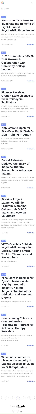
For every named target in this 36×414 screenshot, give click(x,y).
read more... (31, 44)
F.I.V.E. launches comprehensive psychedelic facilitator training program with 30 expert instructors (16, 141)
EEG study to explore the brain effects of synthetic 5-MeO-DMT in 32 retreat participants (17, 74)
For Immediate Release (9, 261)
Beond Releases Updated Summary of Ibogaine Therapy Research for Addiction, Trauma (16, 167)
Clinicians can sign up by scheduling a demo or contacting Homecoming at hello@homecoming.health (16, 337)
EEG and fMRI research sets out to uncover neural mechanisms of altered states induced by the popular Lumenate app (17, 36)
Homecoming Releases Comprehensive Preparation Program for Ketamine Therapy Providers (17, 325)
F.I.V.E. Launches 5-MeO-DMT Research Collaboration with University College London (17, 63)
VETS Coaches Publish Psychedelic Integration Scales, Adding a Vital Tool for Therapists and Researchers (16, 251)
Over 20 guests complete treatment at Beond (16, 301)
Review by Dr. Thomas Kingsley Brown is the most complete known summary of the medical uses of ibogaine (17, 180)
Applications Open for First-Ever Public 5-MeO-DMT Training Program (17, 131)
